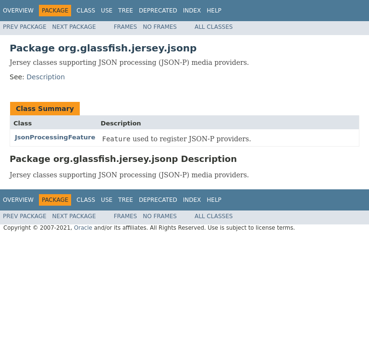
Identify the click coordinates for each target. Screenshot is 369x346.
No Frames (160, 27)
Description (45, 77)
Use (106, 10)
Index (192, 10)
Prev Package (25, 27)
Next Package (74, 27)
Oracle (83, 227)
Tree (125, 10)
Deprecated (158, 10)
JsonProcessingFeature (55, 137)
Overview (18, 10)
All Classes (214, 27)
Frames (125, 27)
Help (214, 10)
